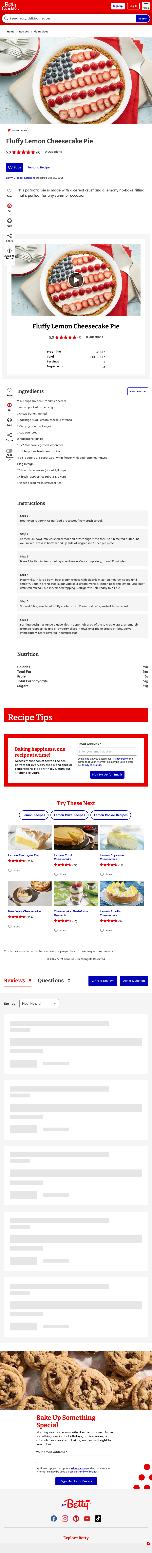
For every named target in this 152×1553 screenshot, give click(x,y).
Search (142, 18)
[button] (9, 207)
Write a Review (103, 981)
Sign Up (118, 6)
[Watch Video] (76, 280)
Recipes (24, 31)
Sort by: (10, 1004)
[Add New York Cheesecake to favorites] (10, 926)
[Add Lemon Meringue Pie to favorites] (10, 870)
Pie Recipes (40, 31)
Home (10, 31)
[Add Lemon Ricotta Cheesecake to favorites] (102, 930)
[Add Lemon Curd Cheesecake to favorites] (56, 874)
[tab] (17, 980)
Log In (133, 6)
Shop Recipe (138, 391)
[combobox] (69, 18)
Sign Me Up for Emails (107, 774)
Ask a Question (134, 981)
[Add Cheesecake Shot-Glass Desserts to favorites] (56, 930)
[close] (148, 1544)
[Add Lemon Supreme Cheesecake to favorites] (102, 874)
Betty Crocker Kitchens (20, 177)
